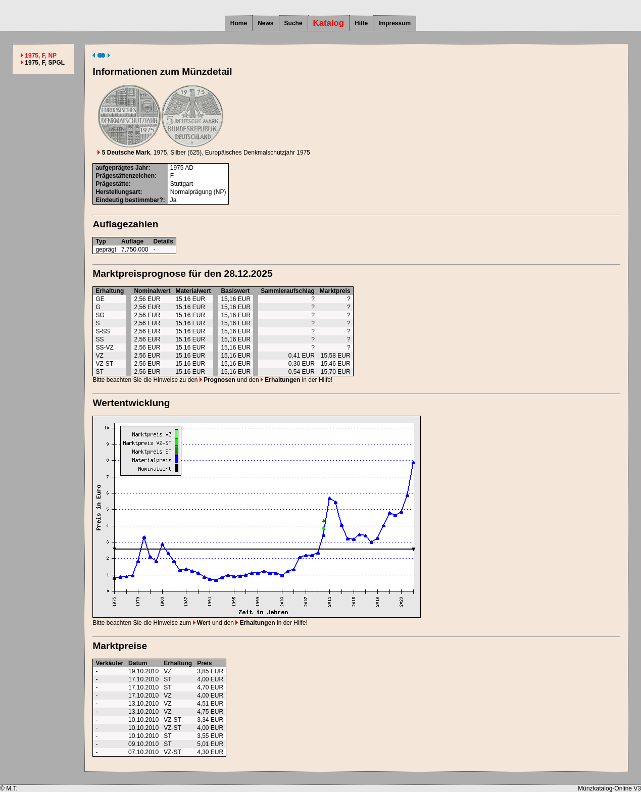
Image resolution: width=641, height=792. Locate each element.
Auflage (132, 241)
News (265, 23)
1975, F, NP (41, 55)
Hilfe (361, 23)
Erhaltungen (280, 379)
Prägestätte (111, 183)
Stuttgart (181, 183)
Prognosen (217, 379)
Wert (202, 622)
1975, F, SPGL (45, 62)
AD (189, 167)
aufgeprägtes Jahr (121, 167)
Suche (293, 23)
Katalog (328, 23)
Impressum (394, 23)
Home (238, 23)
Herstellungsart (117, 191)
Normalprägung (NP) (198, 191)
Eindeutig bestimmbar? (129, 200)
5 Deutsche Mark (123, 152)
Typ (100, 241)
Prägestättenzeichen (125, 175)
